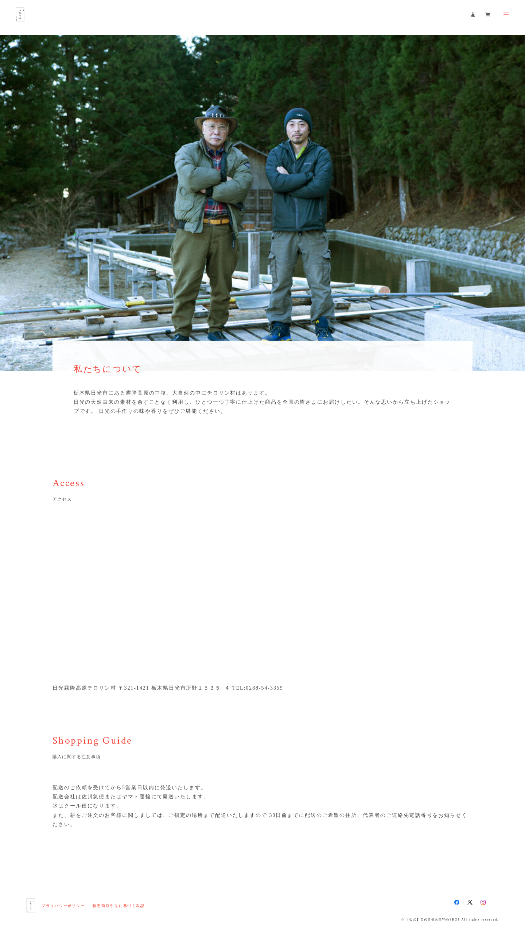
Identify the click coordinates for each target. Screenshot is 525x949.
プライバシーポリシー (63, 906)
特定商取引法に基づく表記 (119, 906)
